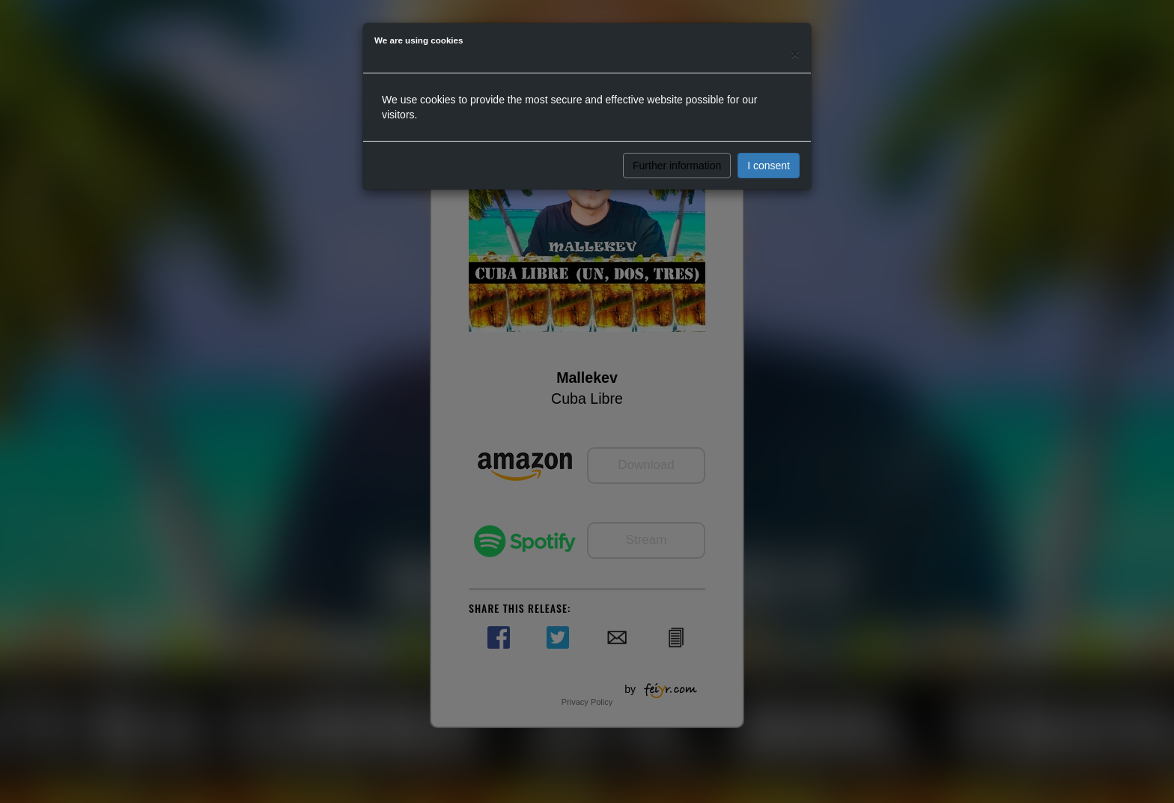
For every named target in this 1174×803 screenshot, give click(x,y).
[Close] (795, 53)
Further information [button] (677, 166)
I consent (768, 166)
